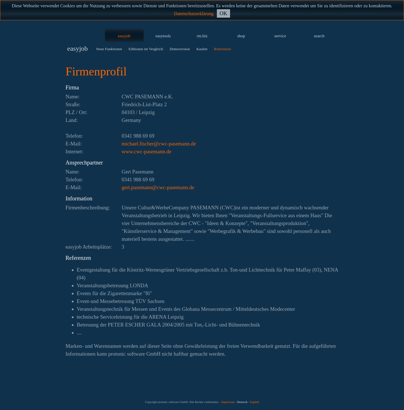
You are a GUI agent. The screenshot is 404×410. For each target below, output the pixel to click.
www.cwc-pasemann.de (146, 151)
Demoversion (180, 49)
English (254, 402)
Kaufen (201, 49)
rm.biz (202, 36)
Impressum (228, 402)
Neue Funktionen (109, 49)
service (280, 36)
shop (241, 36)
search (319, 36)
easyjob (124, 36)
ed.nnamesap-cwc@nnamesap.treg (158, 187)
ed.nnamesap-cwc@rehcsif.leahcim (159, 144)
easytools (163, 36)
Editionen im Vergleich (145, 49)
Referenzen (222, 49)
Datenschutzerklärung (193, 13)
